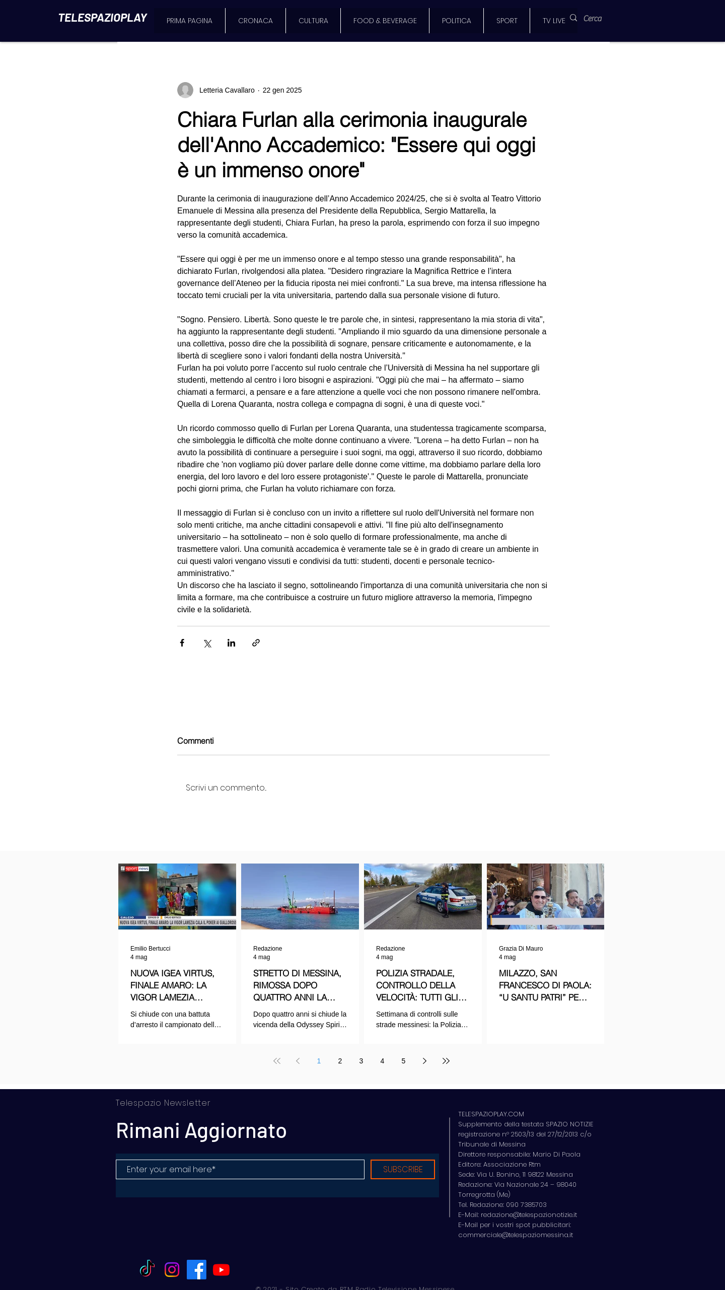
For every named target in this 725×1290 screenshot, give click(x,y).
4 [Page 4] (383, 1061)
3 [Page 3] (361, 1061)
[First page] (277, 1061)
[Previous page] (298, 1061)
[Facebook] (196, 1269)
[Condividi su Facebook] (182, 643)
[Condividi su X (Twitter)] (206, 643)
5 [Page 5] (404, 1061)
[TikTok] (147, 1269)
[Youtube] (221, 1269)
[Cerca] (598, 18)
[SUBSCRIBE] (403, 1169)
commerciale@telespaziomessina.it (515, 1235)
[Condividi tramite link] (256, 643)
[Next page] (425, 1061)
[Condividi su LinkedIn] (231, 643)
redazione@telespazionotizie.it (529, 1215)
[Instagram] (172, 1269)
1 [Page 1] (319, 1061)
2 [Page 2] (340, 1061)
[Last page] (446, 1061)
